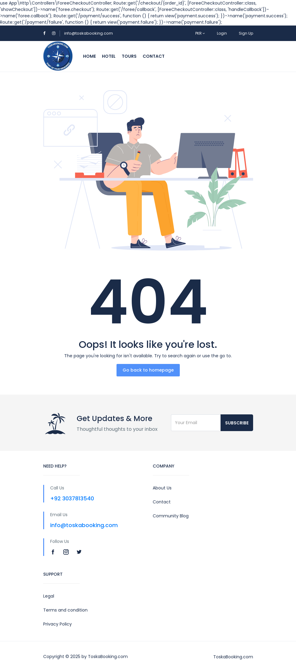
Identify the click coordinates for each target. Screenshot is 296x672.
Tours (129, 56)
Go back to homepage (148, 370)
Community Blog (171, 516)
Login (222, 33)
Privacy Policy (57, 624)
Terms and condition (65, 610)
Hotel (109, 56)
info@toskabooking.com (88, 33)
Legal (48, 596)
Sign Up (246, 33)
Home (89, 56)
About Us (162, 488)
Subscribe (237, 423)
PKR (200, 33)
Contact (154, 56)
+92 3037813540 (72, 498)
